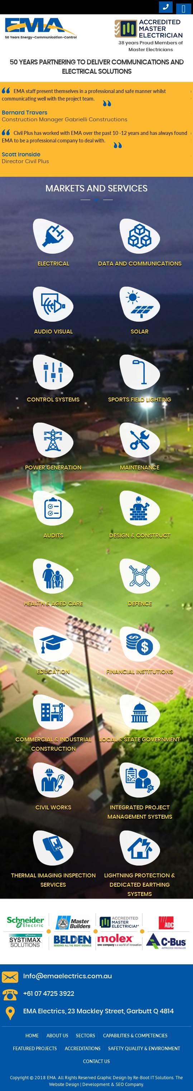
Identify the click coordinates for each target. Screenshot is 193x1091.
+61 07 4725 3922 (48, 994)
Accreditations (83, 1048)
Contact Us (96, 1061)
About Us (57, 1035)
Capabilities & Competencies (135, 1035)
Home (32, 1035)
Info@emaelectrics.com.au (67, 976)
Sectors (85, 1035)
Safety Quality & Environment (144, 1048)
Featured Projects (35, 1048)
